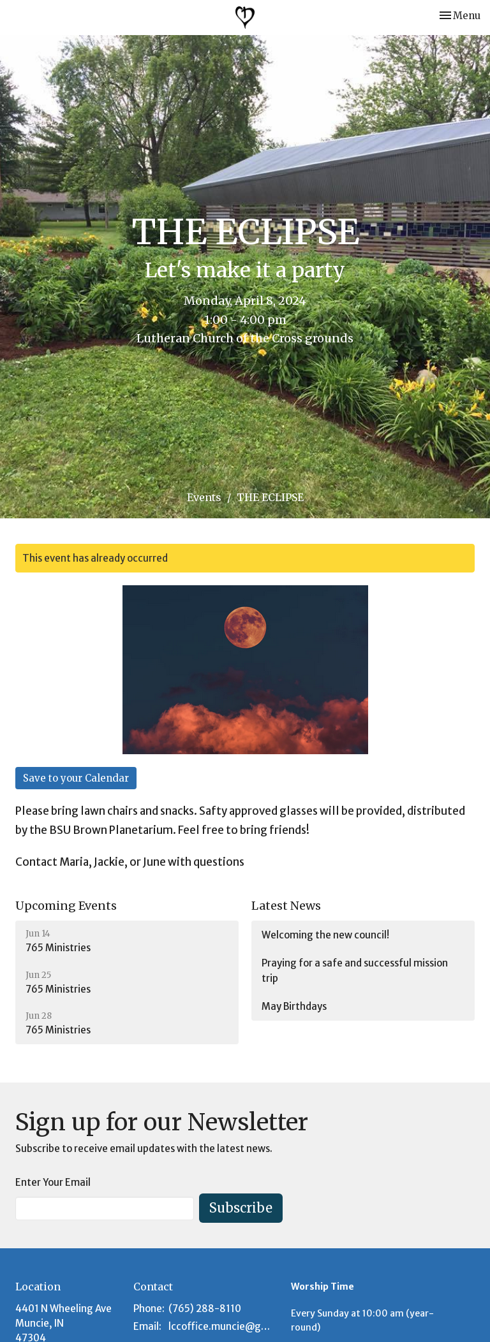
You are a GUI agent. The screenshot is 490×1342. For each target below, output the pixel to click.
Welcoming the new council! (325, 935)
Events (204, 497)
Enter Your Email (53, 1182)
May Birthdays (294, 1006)
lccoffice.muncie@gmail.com (223, 1326)
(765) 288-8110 (204, 1308)
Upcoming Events (66, 905)
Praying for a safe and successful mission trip (355, 970)
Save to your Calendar (76, 778)
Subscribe (240, 1208)
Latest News (286, 905)
